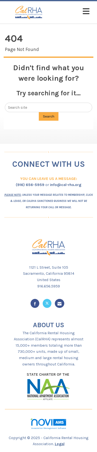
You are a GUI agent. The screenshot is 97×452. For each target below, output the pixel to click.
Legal (60, 444)
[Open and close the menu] (73, 11)
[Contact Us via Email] (59, 303)
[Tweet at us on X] (47, 303)
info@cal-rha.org (65, 184)
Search (48, 116)
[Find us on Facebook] (35, 303)
